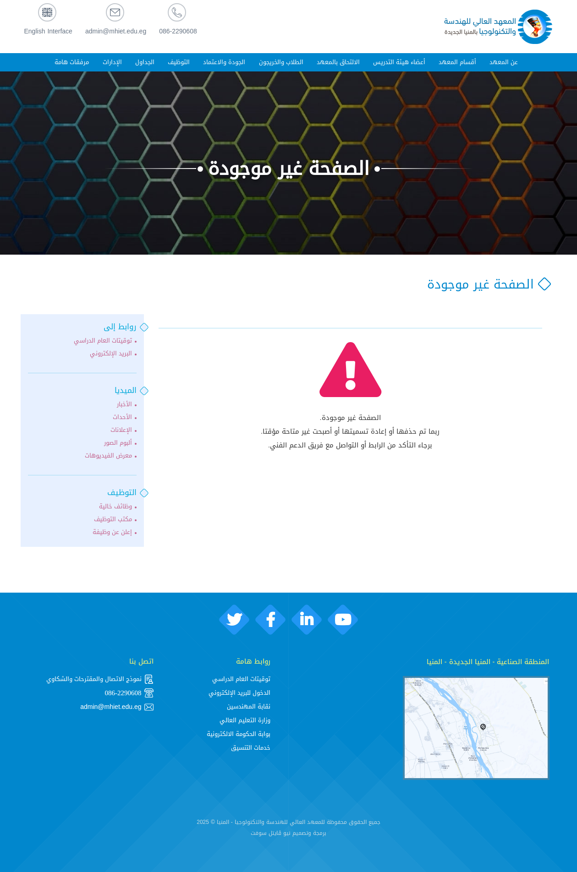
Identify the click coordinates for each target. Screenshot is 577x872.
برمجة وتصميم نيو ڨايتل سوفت (288, 833)
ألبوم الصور (118, 442)
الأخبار (124, 404)
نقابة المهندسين (248, 706)
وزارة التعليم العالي (245, 720)
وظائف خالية (115, 506)
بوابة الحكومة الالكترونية (238, 734)
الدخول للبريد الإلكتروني (239, 692)
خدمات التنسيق (250, 747)
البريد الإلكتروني (111, 353)
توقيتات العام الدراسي (103, 340)
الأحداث (122, 417)
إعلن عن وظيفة (112, 532)
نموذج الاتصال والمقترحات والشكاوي (100, 679)
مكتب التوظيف (113, 519)
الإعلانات (121, 430)
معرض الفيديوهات (108, 455)
